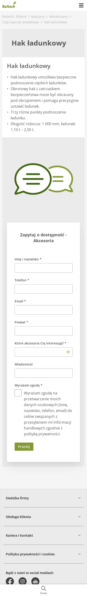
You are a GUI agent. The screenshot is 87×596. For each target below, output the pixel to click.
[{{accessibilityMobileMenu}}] (81, 5)
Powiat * (21, 322)
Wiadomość (24, 364)
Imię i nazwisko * (28, 259)
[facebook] (10, 581)
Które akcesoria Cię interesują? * (40, 343)
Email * (20, 301)
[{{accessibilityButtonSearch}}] (43, 590)
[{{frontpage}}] (9, 5)
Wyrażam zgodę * (28, 385)
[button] (43, 498)
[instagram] (23, 581)
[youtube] (35, 581)
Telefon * (22, 280)
